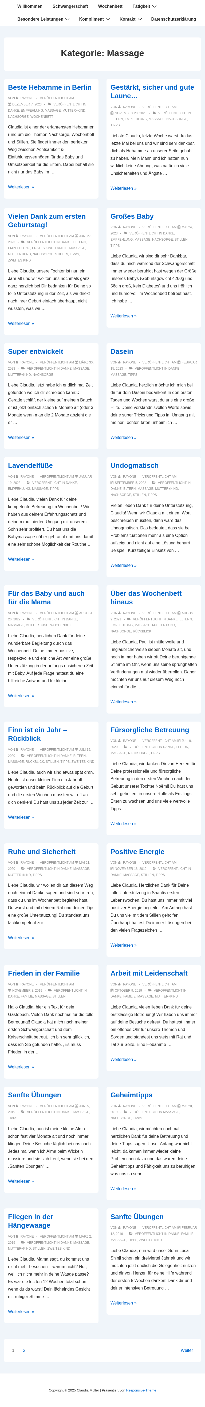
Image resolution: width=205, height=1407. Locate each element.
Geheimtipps (131, 1095)
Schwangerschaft (70, 6)
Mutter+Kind (73, 110)
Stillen (61, 254)
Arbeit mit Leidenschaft (149, 973)
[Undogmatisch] (130, 483)
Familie (61, 248)
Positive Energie (137, 852)
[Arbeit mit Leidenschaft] (128, 990)
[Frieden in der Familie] (27, 990)
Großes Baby (132, 216)
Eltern (117, 119)
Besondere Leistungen (44, 19)
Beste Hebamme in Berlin (50, 87)
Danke (13, 110)
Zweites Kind (19, 260)
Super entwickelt (35, 351)
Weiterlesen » (21, 187)
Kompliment (95, 19)
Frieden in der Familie (44, 973)
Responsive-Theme (141, 1390)
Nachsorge (18, 117)
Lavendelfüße (30, 465)
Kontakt (131, 19)
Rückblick (142, 631)
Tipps (115, 125)
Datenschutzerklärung (173, 19)
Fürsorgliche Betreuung (150, 730)
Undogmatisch (135, 465)
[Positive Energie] (131, 869)
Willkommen (29, 6)
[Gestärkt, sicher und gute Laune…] (131, 113)
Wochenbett (110, 6)
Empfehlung (32, 110)
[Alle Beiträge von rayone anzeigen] (25, 98)
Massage (53, 110)
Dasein (122, 351)
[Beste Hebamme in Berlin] (27, 104)
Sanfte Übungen (34, 1095)
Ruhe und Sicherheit (42, 852)
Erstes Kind (42, 248)
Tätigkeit (145, 6)
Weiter (187, 1350)
